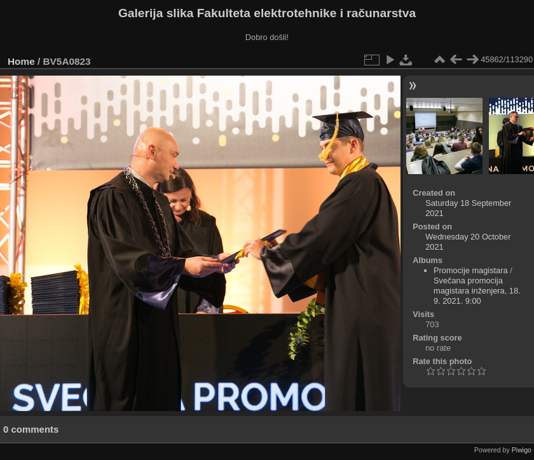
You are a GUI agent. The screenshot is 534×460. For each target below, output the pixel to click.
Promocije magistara (471, 270)
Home (21, 61)
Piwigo (521, 450)
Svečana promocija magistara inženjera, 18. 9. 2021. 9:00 (477, 291)
